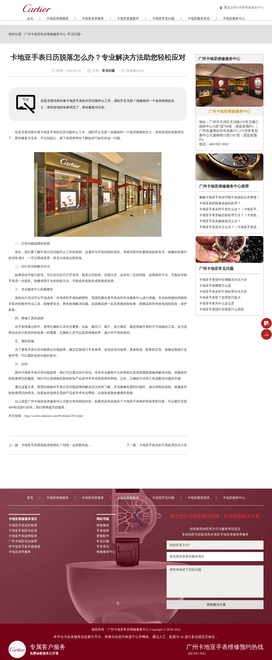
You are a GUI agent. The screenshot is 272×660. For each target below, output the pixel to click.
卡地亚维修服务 (57, 20)
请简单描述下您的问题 (215, 581)
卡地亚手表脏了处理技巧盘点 (220, 297)
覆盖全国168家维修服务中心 (244, 7)
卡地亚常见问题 (163, 20)
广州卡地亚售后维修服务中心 (45, 34)
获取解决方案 (216, 604)
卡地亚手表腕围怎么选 (215, 285)
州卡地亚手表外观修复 (24, 546)
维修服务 (102, 525)
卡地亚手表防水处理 (22, 530)
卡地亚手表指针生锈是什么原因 (221, 309)
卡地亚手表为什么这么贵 (216, 303)
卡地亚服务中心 (234, 20)
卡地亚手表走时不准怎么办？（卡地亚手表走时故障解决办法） (229, 209)
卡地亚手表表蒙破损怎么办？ (220, 221)
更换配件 (102, 536)
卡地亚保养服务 (93, 20)
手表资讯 (102, 546)
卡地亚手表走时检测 (22, 525)
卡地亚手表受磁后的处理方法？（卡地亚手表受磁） (229, 215)
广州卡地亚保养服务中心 (45, 401)
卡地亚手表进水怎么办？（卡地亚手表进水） (229, 227)
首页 (30, 20)
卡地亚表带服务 (19, 552)
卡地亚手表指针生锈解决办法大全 (223, 279)
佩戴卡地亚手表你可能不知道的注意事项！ (229, 197)
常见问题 (74, 34)
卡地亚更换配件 (128, 20)
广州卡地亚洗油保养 (22, 541)
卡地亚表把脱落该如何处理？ (220, 203)
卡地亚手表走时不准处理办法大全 (163, 445)
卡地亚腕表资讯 (198, 20)
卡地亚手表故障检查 (22, 536)
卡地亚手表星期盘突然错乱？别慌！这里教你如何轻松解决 (62, 445)
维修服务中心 (106, 552)
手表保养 (102, 530)
